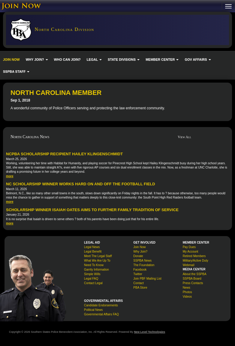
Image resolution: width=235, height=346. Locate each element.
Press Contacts (193, 283)
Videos (187, 296)
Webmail (188, 265)
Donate (138, 256)
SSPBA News (142, 260)
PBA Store (140, 287)
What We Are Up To (97, 260)
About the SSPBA (194, 274)
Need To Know (94, 265)
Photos (187, 292)
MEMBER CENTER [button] (162, 59)
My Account (190, 251)
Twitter (137, 274)
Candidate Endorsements (101, 305)
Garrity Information (96, 269)
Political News (93, 309)
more (9, 176)
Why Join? (140, 251)
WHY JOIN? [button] (37, 59)
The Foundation (143, 265)
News (186, 287)
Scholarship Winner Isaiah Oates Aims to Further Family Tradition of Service (92, 210)
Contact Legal (93, 283)
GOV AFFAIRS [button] (198, 59)
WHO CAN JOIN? (67, 59)
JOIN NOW (11, 59)
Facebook (139, 269)
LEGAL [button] (94, 59)
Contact (138, 283)
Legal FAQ (91, 278)
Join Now (139, 247)
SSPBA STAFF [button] (16, 71)
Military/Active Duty (195, 260)
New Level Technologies (149, 331)
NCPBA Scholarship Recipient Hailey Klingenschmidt (64, 154)
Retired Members (194, 256)
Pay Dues (189, 247)
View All (184, 137)
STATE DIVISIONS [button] (124, 59)
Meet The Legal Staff (98, 256)
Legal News (92, 247)
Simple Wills (92, 274)
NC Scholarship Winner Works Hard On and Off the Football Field (80, 184)
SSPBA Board (192, 278)
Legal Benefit (92, 251)
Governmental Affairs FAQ (101, 314)
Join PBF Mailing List (147, 278)
